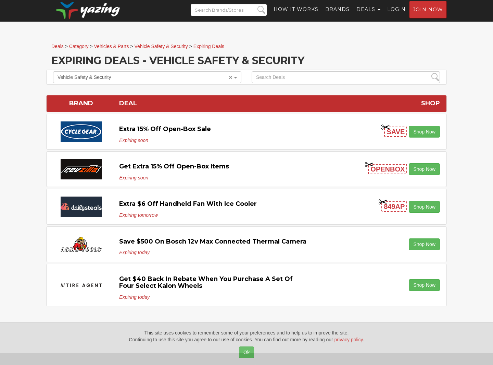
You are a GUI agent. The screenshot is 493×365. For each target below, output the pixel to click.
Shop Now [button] (424, 131)
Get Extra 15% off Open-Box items (174, 166)
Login (396, 15)
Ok (246, 352)
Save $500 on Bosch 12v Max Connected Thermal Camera (212, 241)
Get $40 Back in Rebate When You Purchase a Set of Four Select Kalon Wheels (206, 282)
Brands (337, 15)
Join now (428, 16)
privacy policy (348, 339)
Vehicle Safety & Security (147, 77)
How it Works (296, 15)
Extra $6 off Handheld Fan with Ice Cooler (188, 204)
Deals (368, 15)
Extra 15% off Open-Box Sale (165, 129)
